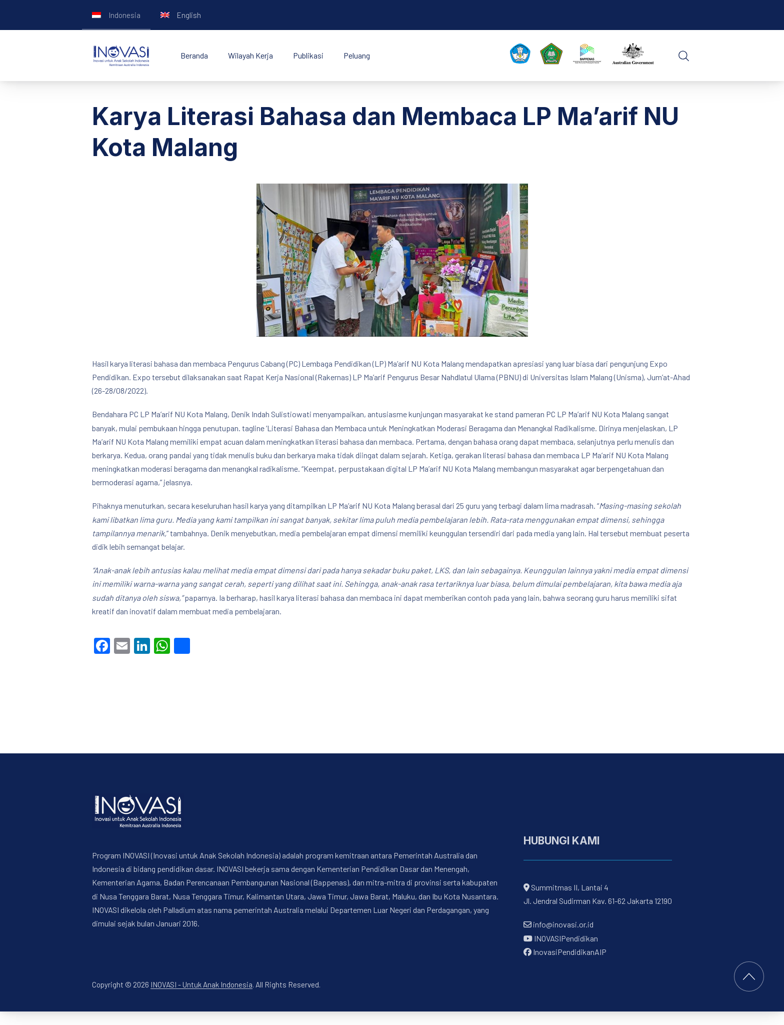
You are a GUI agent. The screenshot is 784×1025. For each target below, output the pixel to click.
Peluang (357, 55)
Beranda (194, 55)
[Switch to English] (181, 15)
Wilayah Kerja (250, 55)
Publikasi (308, 55)
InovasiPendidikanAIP (565, 951)
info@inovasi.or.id (563, 924)
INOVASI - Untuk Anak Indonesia (201, 984)
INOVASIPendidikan (561, 938)
